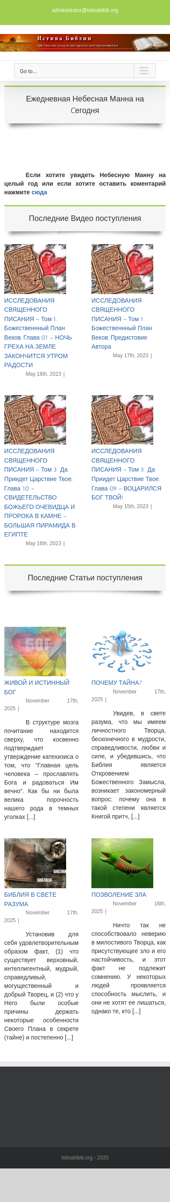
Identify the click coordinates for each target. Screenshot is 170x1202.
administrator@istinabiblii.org (85, 10)
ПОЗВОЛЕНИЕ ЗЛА (118, 894)
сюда (39, 192)
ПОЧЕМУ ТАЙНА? (116, 683)
